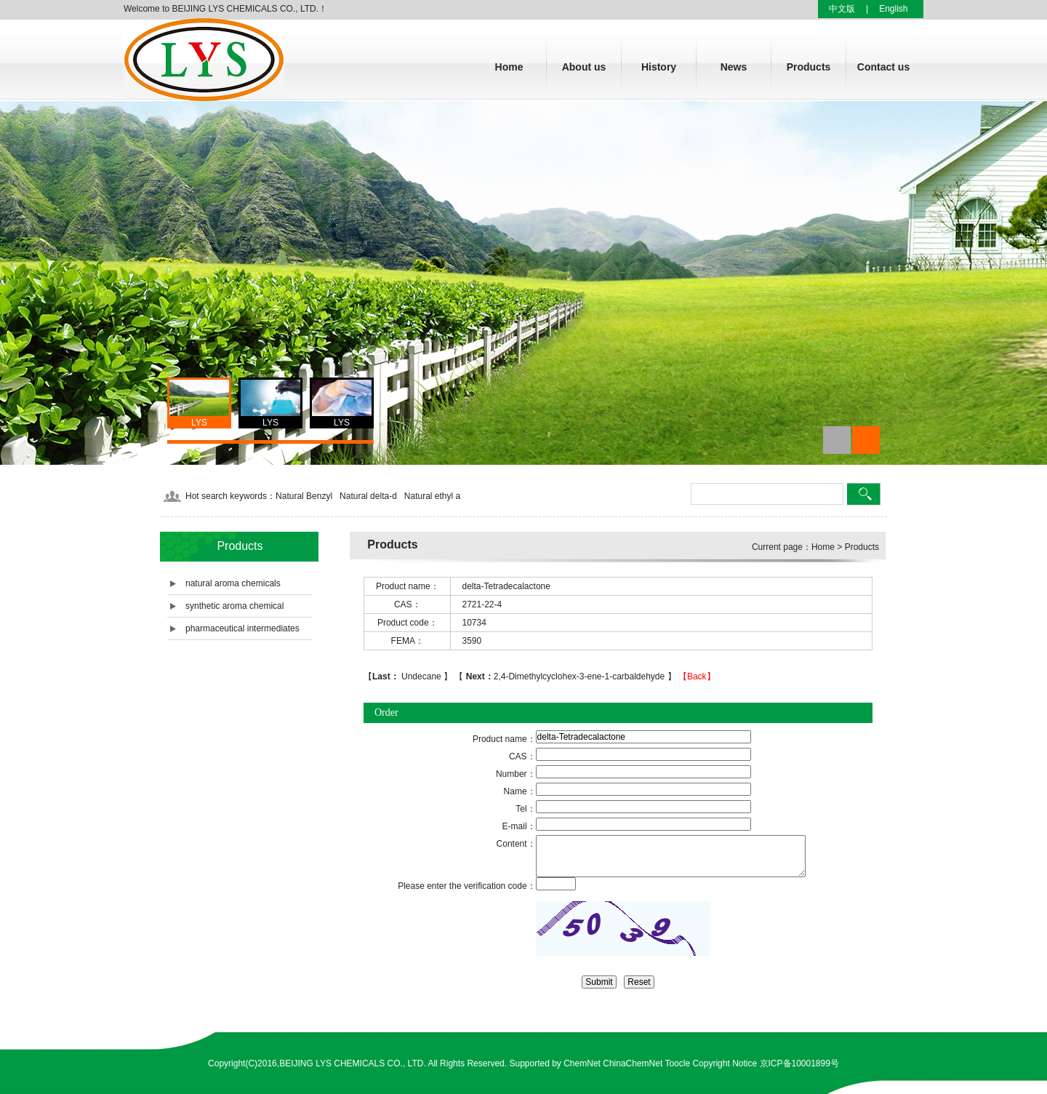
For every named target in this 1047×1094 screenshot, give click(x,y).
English (893, 9)
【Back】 (696, 676)
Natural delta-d (368, 496)
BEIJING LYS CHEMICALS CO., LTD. (352, 1063)
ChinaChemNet (632, 1063)
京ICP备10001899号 (799, 1063)
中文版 (842, 9)
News (734, 67)
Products (809, 67)
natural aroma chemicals (233, 583)
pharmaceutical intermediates (242, 628)
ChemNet (582, 1063)
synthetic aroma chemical (234, 606)
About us (584, 67)
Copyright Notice (724, 1063)
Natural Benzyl (304, 496)
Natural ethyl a (432, 496)
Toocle (677, 1063)
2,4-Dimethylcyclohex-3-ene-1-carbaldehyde (565, 676)
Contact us (883, 67)
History (658, 67)
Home (509, 67)
